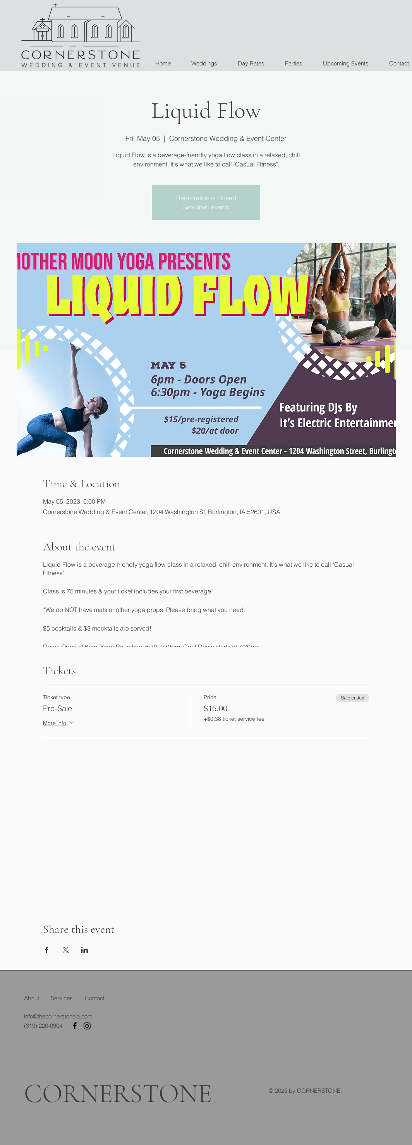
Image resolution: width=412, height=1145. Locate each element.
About (31, 998)
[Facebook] (74, 1025)
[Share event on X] (65, 950)
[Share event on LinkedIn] (84, 950)
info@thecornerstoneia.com (58, 1016)
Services (62, 998)
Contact (95, 998)
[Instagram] (87, 1025)
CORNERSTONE (118, 1094)
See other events (206, 207)
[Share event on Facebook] (46, 950)
